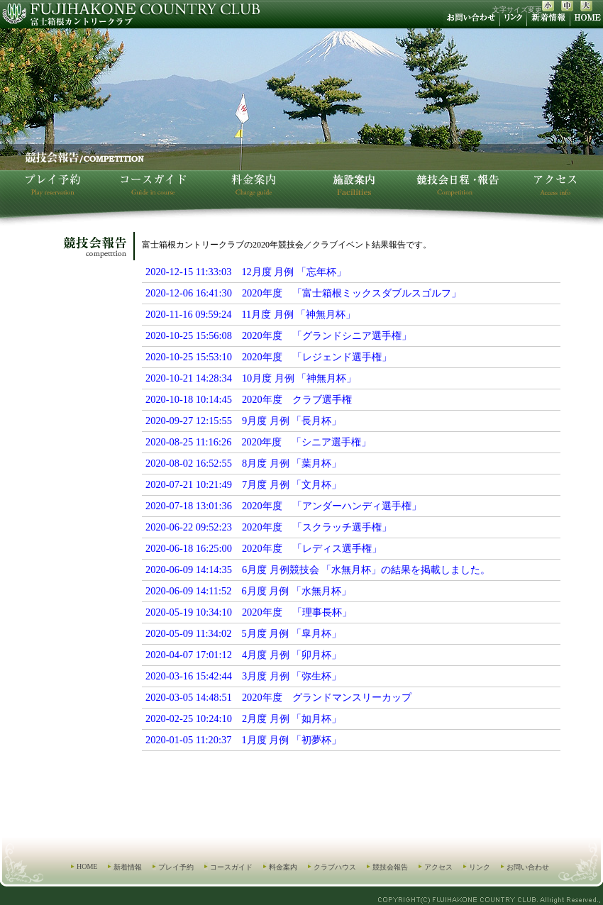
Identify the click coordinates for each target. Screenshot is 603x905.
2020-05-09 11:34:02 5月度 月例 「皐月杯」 (243, 633)
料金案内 (283, 867)
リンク (479, 867)
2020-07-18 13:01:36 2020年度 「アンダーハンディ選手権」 (283, 505)
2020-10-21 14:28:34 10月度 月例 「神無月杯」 (251, 378)
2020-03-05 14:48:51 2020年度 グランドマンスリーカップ (278, 697)
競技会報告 (390, 867)
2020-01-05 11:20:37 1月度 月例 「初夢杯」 (243, 739)
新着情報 (128, 867)
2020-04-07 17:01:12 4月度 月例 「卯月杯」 (243, 654)
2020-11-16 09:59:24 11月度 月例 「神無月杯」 (250, 314)
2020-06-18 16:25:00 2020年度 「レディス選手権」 (263, 548)
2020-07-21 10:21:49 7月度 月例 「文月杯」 (243, 484)
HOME (87, 866)
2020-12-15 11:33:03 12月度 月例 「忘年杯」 (245, 271)
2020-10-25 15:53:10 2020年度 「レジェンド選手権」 (268, 356)
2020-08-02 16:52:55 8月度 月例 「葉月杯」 (243, 463)
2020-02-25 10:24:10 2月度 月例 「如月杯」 (243, 718)
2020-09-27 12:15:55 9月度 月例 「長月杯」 (243, 420)
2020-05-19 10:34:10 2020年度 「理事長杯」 (248, 612)
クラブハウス (335, 867)
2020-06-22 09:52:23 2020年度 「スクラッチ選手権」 (268, 527)
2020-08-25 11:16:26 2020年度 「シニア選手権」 (258, 442)
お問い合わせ (528, 867)
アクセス (438, 867)
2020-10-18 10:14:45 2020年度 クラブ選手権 (248, 399)
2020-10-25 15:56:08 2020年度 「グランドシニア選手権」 (278, 335)
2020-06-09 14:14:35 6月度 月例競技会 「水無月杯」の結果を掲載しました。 (317, 569)
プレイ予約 (176, 867)
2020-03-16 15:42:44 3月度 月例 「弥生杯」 (243, 676)
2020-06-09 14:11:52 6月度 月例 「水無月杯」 (248, 590)
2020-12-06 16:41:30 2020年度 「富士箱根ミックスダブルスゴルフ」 (303, 293)
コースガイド (231, 867)
